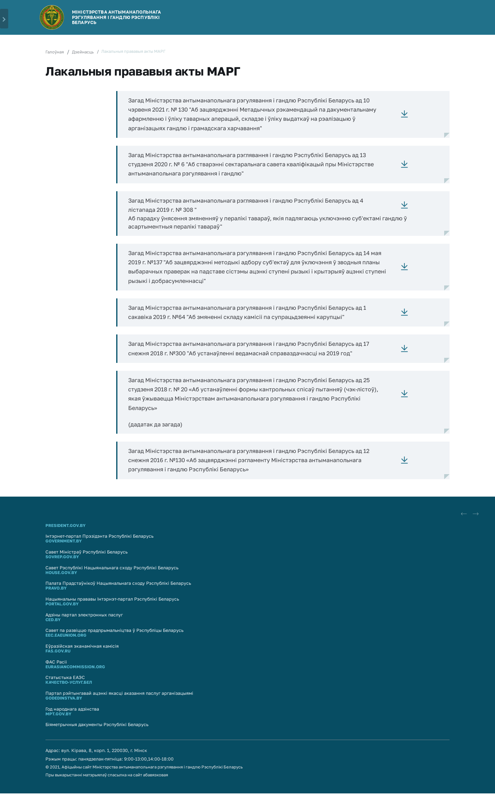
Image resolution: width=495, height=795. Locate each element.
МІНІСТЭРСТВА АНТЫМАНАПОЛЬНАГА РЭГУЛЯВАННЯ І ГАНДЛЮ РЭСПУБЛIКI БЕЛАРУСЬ (116, 17)
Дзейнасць (83, 51)
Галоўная (54, 51)
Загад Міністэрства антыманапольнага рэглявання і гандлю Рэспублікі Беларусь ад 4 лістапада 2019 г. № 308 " (248, 206)
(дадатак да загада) (155, 425)
